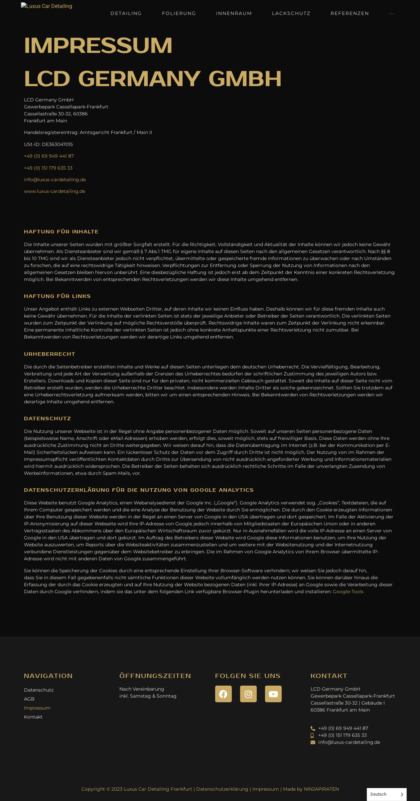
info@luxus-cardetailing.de (55, 180)
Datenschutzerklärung (222, 789)
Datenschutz (39, 690)
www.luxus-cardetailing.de (54, 191)
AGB (29, 699)
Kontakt (33, 717)
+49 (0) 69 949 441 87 (49, 156)
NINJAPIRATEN (321, 789)
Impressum (37, 708)
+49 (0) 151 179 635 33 (48, 168)
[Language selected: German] (387, 794)
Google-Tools (348, 592)
